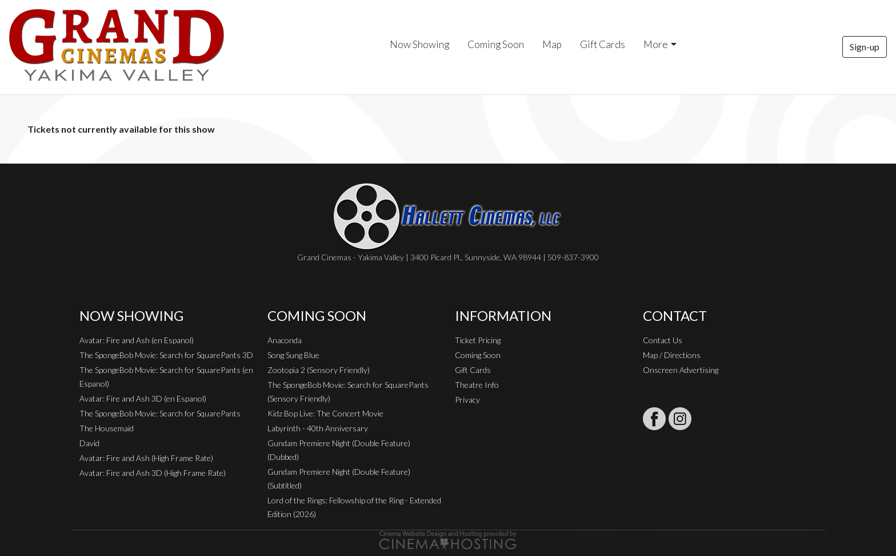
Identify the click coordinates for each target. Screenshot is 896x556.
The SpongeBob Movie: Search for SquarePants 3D (166, 355)
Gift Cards (602, 44)
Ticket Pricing (478, 340)
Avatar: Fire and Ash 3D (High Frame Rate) (152, 473)
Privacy (467, 399)
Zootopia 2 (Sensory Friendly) (318, 370)
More (655, 44)
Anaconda (284, 340)
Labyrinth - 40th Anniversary (317, 428)
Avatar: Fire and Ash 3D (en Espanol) (142, 398)
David (89, 443)
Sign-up (864, 46)
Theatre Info (477, 385)
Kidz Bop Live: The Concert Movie (325, 413)
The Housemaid (106, 428)
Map (552, 44)
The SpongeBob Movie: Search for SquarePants (160, 413)
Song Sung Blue (293, 355)
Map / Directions (672, 355)
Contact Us (662, 340)
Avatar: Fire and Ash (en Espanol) (136, 340)
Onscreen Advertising (680, 370)
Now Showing (419, 44)
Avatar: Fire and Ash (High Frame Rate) (146, 458)
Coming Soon (495, 44)
